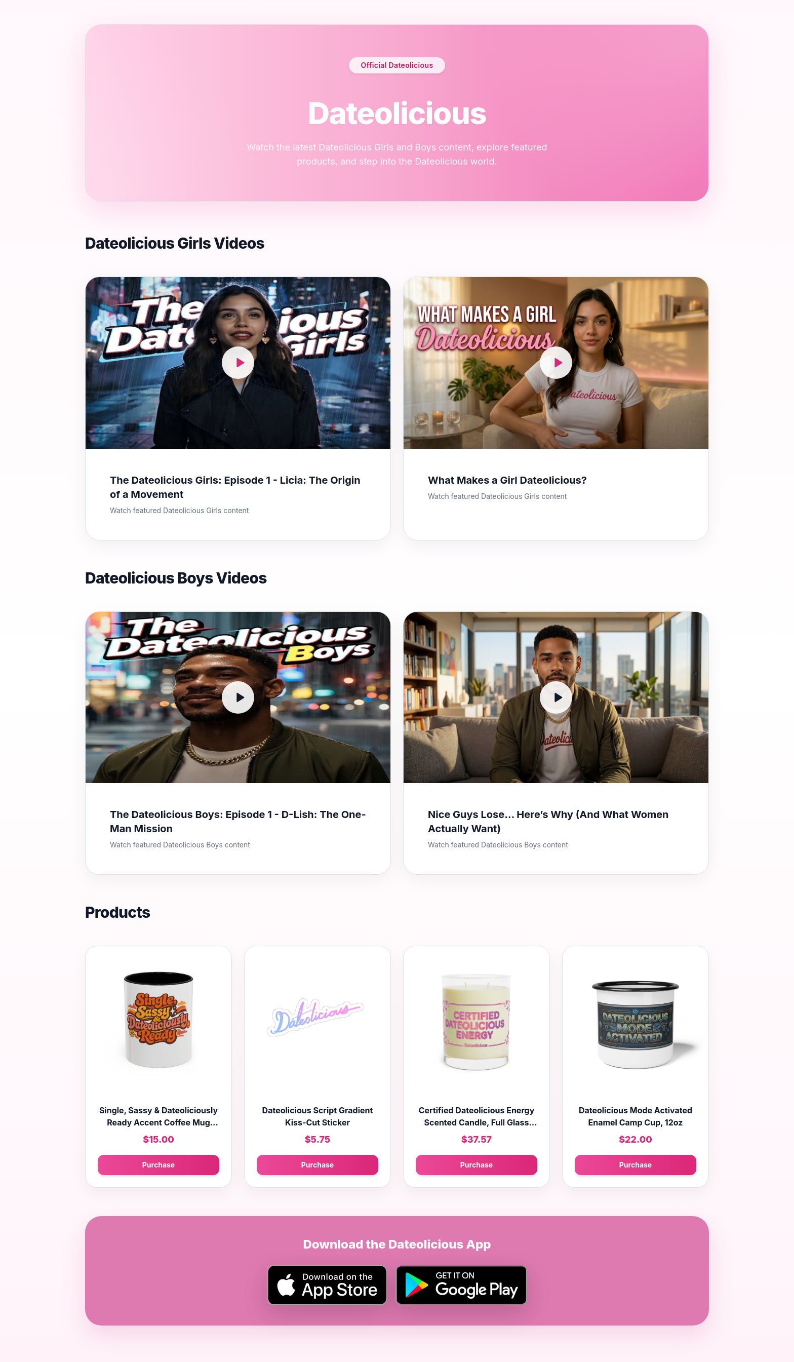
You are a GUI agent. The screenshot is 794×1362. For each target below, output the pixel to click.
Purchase (158, 1164)
